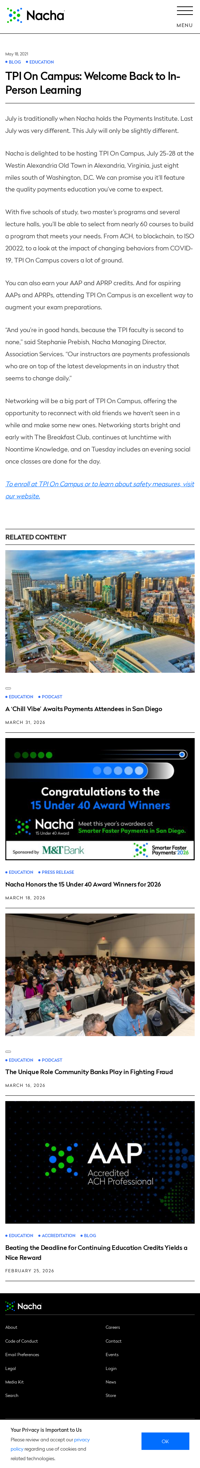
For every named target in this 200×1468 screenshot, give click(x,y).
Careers (113, 1327)
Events (112, 1354)
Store (111, 1395)
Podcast (52, 696)
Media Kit (14, 1382)
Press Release (58, 872)
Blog (15, 62)
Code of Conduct (21, 1341)
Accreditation (59, 1235)
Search (11, 1395)
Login (111, 1368)
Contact (114, 1341)
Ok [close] (165, 1441)
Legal (10, 1368)
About (11, 1327)
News (111, 1382)
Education (41, 62)
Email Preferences (22, 1354)
